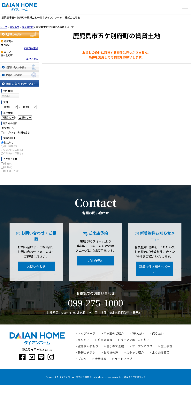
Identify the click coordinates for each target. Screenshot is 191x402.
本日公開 (10, 145)
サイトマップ (123, 359)
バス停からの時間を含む (17, 132)
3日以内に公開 (13, 149)
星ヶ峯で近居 (115, 346)
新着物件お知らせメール (154, 268)
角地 (8, 163)
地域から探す (19, 34)
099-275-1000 (95, 303)
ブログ (82, 359)
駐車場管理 (105, 340)
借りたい (158, 333)
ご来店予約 (95, 260)
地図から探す (19, 74)
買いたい (138, 333)
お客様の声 (110, 352)
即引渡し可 (11, 170)
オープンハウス (142, 346)
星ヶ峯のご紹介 (113, 333)
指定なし (8, 142)
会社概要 (100, 359)
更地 (8, 167)
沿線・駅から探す (19, 67)
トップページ (86, 333)
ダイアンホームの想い (134, 340)
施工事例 (166, 346)
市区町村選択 (31, 48)
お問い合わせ (36, 266)
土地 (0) (6, 95)
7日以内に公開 (13, 153)
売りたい (83, 340)
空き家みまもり (88, 346)
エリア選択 (32, 58)
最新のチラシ (86, 352)
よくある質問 (161, 352)
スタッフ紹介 (135, 352)
